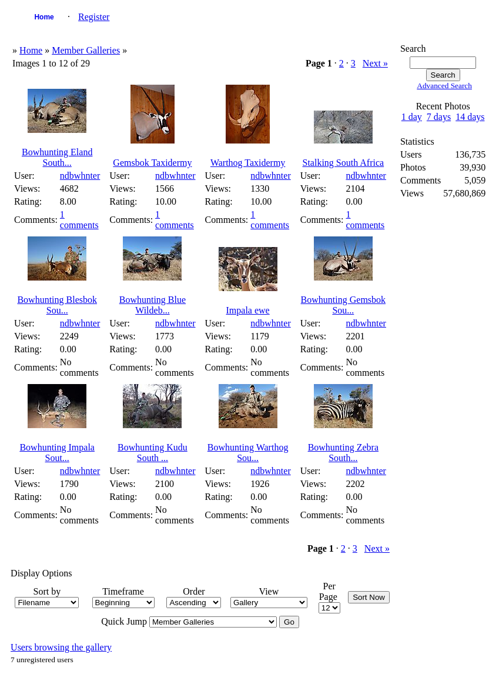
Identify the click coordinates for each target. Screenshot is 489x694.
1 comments (79, 219)
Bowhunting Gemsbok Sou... (343, 305)
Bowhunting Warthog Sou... (248, 452)
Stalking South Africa (343, 163)
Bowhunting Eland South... (57, 157)
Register (93, 17)
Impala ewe (248, 310)
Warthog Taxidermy (247, 163)
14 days (469, 117)
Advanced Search (444, 85)
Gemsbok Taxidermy (152, 163)
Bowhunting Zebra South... (343, 452)
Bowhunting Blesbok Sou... (57, 305)
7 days (439, 117)
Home (43, 17)
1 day (411, 117)
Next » (375, 63)
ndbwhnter (80, 176)
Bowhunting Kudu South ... (152, 452)
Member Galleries (86, 50)
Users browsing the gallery (61, 647)
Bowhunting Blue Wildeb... (152, 305)
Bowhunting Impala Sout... (57, 452)
